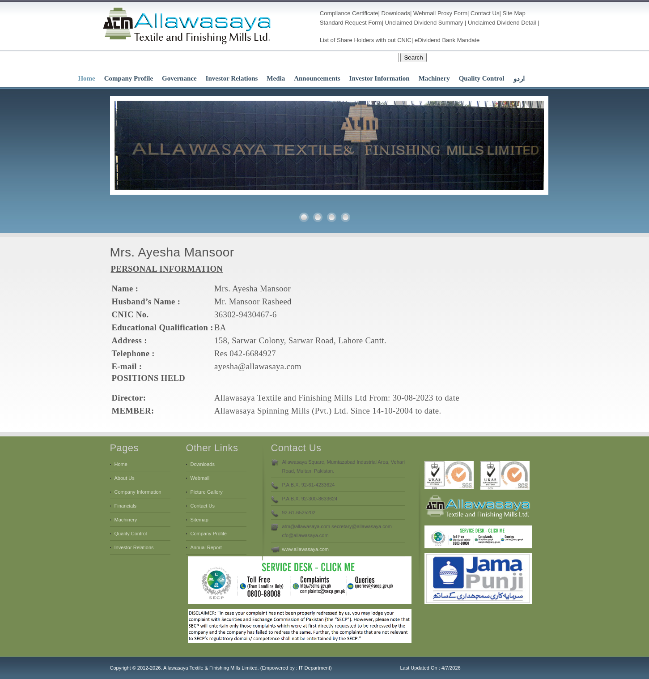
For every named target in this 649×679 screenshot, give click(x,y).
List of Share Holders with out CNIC (365, 40)
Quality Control (482, 78)
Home (86, 78)
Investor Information (379, 78)
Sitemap (199, 519)
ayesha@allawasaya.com (257, 366)
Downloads (396, 13)
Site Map (513, 13)
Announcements (317, 78)
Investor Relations (232, 78)
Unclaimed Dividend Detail (502, 22)
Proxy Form (452, 13)
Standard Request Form (351, 22)
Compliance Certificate (349, 13)
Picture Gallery (207, 492)
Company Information (138, 492)
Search (413, 57)
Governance (179, 78)
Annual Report (206, 547)
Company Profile (128, 78)
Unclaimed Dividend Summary (424, 22)
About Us (125, 478)
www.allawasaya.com (305, 549)
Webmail (424, 13)
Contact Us (485, 13)
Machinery (434, 78)
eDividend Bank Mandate (447, 40)
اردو (519, 78)
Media (276, 78)
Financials (126, 505)
